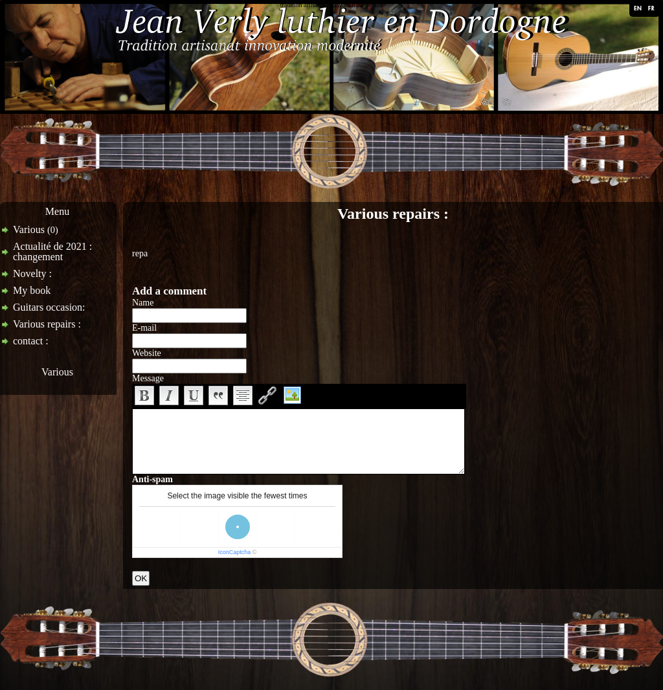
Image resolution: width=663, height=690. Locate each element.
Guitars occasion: (49, 307)
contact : (31, 340)
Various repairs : (47, 323)
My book (32, 290)
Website (146, 353)
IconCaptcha (234, 552)
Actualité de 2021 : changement (52, 251)
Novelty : (32, 273)
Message (148, 378)
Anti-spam (152, 479)
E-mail (144, 328)
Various (35, 229)
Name (142, 302)
